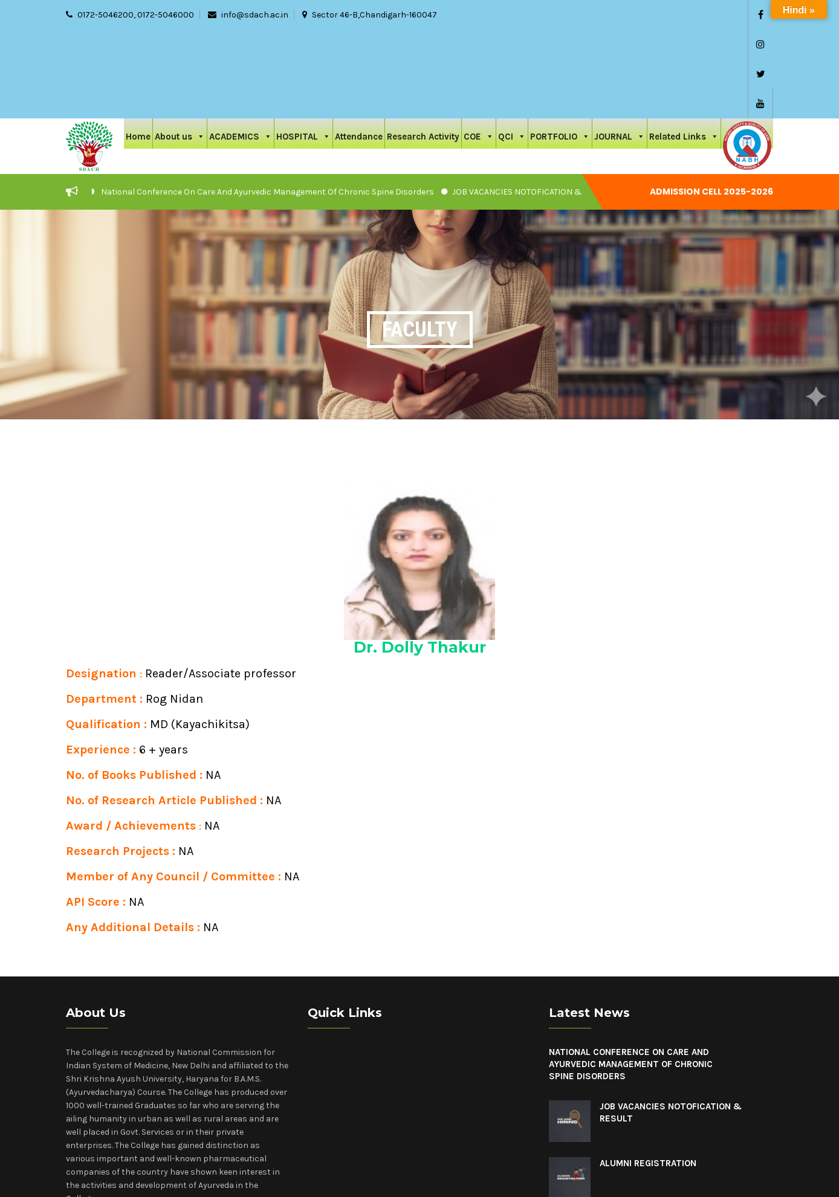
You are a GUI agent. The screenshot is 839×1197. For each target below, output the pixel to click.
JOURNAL (619, 46)
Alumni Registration (648, 1074)
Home (138, 47)
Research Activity (423, 47)
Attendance (359, 47)
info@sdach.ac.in (254, 15)
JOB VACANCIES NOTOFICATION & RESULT (532, 103)
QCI (512, 46)
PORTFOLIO (560, 46)
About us (180, 46)
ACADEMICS (240, 46)
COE (479, 46)
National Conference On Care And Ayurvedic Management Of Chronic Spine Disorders (267, 103)
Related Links (684, 46)
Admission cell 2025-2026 (712, 103)
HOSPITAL (303, 46)
